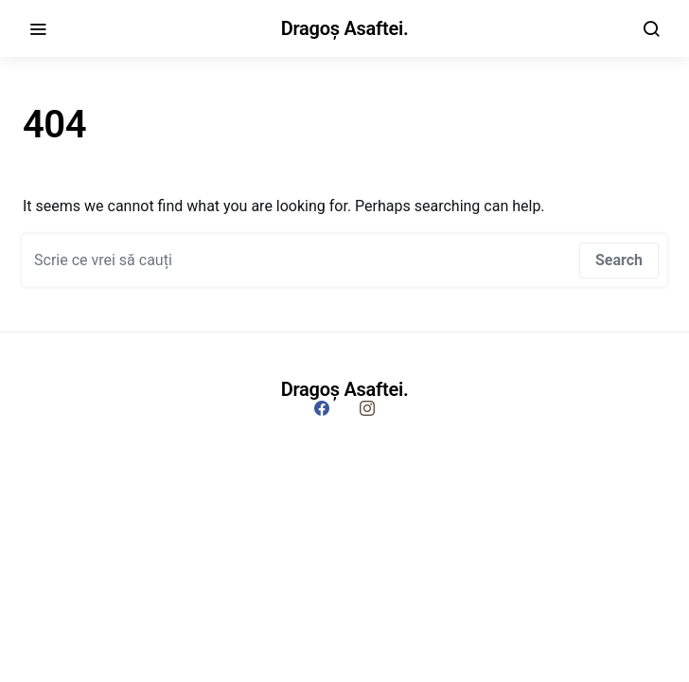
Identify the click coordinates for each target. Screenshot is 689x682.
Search (619, 260)
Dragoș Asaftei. (345, 28)
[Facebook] (322, 408)
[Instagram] (367, 408)
